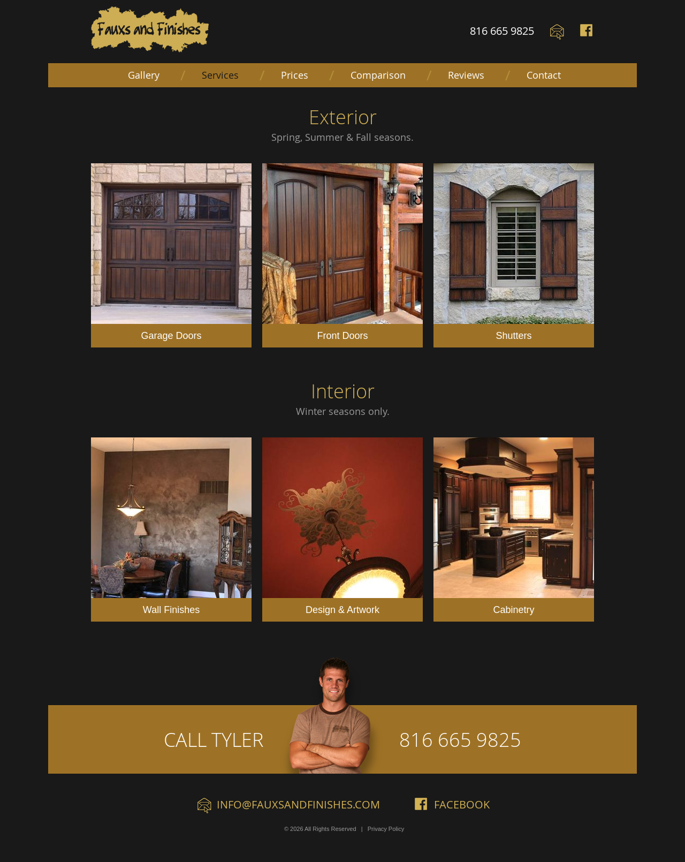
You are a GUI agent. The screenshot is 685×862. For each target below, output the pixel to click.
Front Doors (342, 252)
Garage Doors (171, 252)
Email (557, 32)
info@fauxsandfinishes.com (298, 804)
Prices (294, 75)
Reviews (466, 75)
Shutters (513, 252)
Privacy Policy (386, 829)
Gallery (143, 75)
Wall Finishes (171, 526)
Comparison (378, 75)
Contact (544, 75)
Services (220, 75)
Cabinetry (513, 526)
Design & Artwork (342, 526)
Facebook (587, 32)
